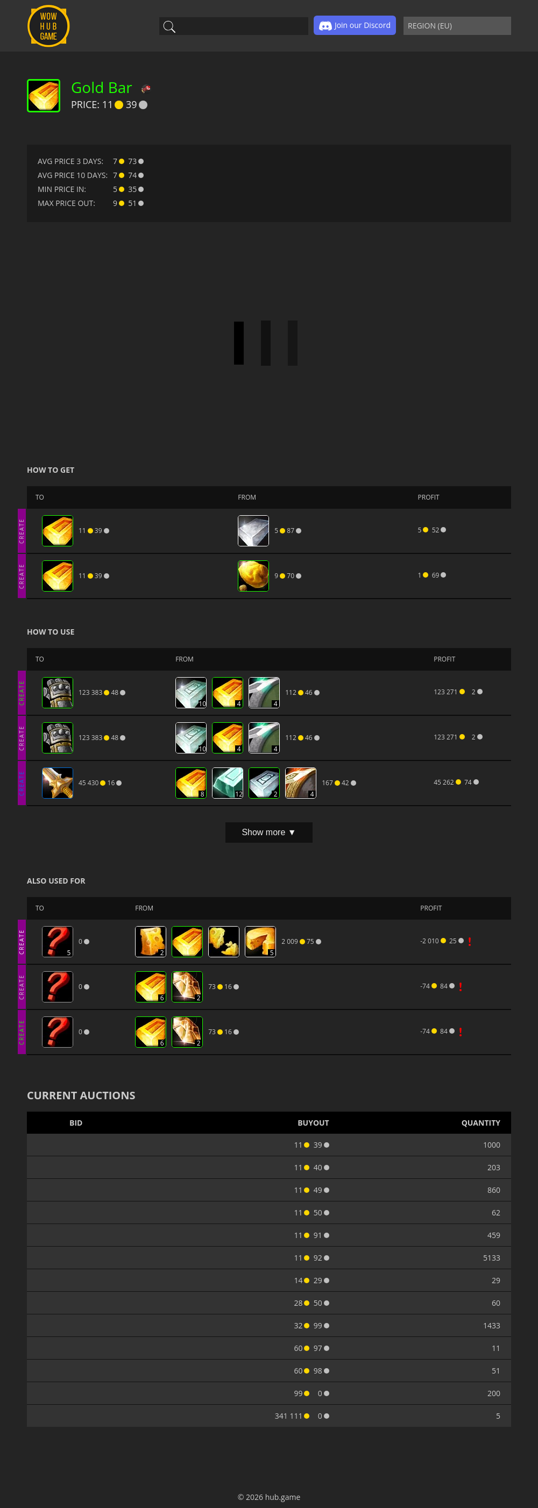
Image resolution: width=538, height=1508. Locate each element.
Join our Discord (355, 25)
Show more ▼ (269, 832)
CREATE (21, 530)
